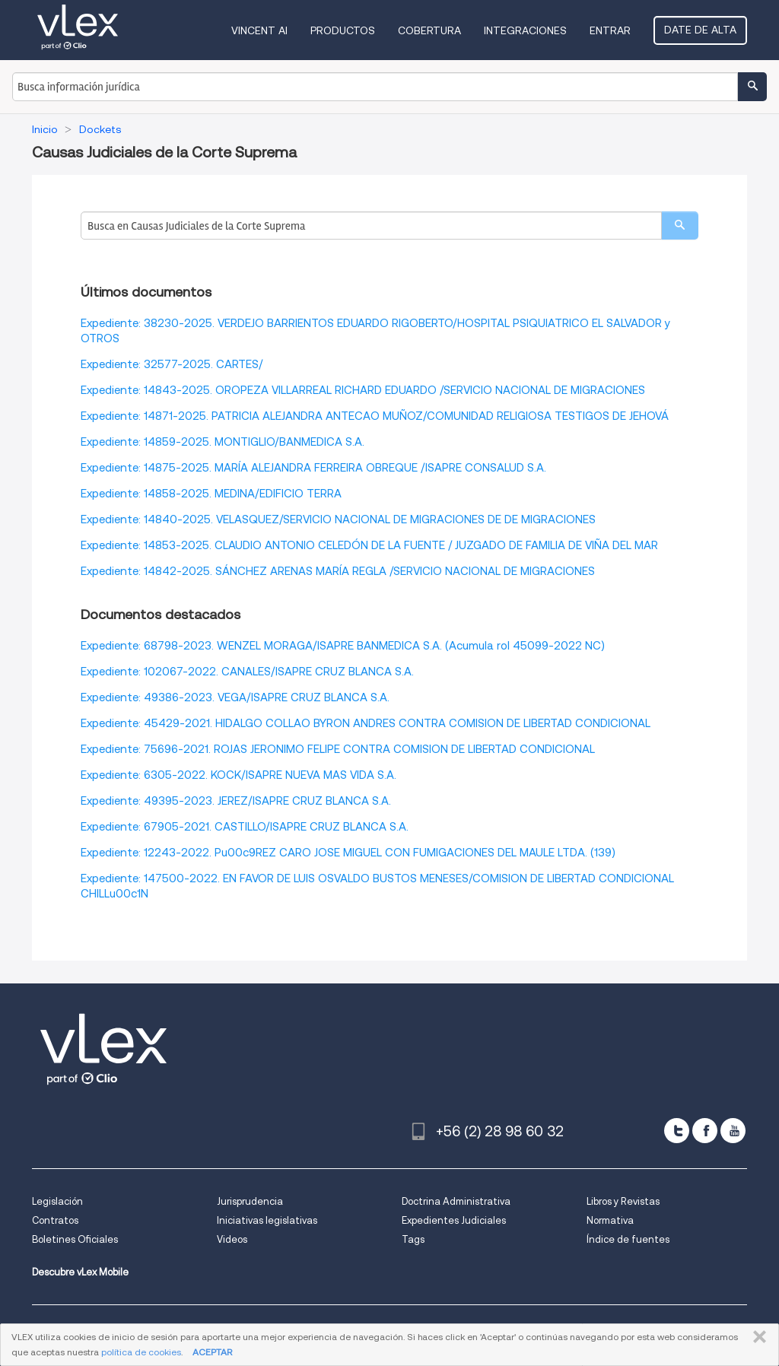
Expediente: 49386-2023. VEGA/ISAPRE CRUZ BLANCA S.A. (235, 697)
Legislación (57, 1201)
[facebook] (704, 1130)
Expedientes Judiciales (454, 1220)
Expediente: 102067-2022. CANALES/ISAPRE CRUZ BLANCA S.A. (247, 672)
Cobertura (429, 30)
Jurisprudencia (250, 1201)
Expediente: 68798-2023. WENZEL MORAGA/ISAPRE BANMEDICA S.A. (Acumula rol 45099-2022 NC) (343, 646)
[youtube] (733, 1130)
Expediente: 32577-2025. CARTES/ (171, 364)
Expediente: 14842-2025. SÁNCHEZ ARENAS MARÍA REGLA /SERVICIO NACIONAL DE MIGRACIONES (338, 571)
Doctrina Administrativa (456, 1201)
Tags (413, 1239)
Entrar (610, 30)
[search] (679, 225)
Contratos (55, 1220)
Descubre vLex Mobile (80, 1272)
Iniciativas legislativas (267, 1220)
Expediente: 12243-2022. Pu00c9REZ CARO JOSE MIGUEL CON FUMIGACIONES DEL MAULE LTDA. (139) (348, 853)
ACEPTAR (212, 1352)
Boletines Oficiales (75, 1239)
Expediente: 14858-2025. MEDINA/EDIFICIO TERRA (211, 494)
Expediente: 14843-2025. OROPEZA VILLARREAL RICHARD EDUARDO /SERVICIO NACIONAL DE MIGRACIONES (363, 390)
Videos (232, 1239)
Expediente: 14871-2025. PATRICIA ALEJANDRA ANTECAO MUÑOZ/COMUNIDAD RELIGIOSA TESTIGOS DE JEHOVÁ (375, 416)
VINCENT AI (259, 30)
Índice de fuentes (628, 1239)
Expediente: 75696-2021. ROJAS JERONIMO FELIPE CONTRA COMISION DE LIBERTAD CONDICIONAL (338, 749)
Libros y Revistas (623, 1201)
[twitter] (676, 1130)
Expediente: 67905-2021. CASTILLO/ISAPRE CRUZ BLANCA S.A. (245, 827)
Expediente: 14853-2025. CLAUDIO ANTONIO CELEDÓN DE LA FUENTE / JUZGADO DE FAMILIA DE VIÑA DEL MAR (369, 545)
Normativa (610, 1220)
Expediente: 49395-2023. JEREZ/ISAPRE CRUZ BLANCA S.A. (236, 801)
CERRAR (756, 1337)
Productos (342, 30)
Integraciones (525, 30)
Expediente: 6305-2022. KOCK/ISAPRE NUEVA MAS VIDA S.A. (238, 775)
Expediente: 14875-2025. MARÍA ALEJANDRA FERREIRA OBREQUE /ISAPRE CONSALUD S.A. (313, 468)
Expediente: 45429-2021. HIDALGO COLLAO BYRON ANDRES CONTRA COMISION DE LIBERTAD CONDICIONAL (365, 723)
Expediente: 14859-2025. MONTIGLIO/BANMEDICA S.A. (222, 442)
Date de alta (700, 30)
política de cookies (141, 1352)
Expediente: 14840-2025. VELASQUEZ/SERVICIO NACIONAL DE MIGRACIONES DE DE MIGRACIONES (338, 519)
